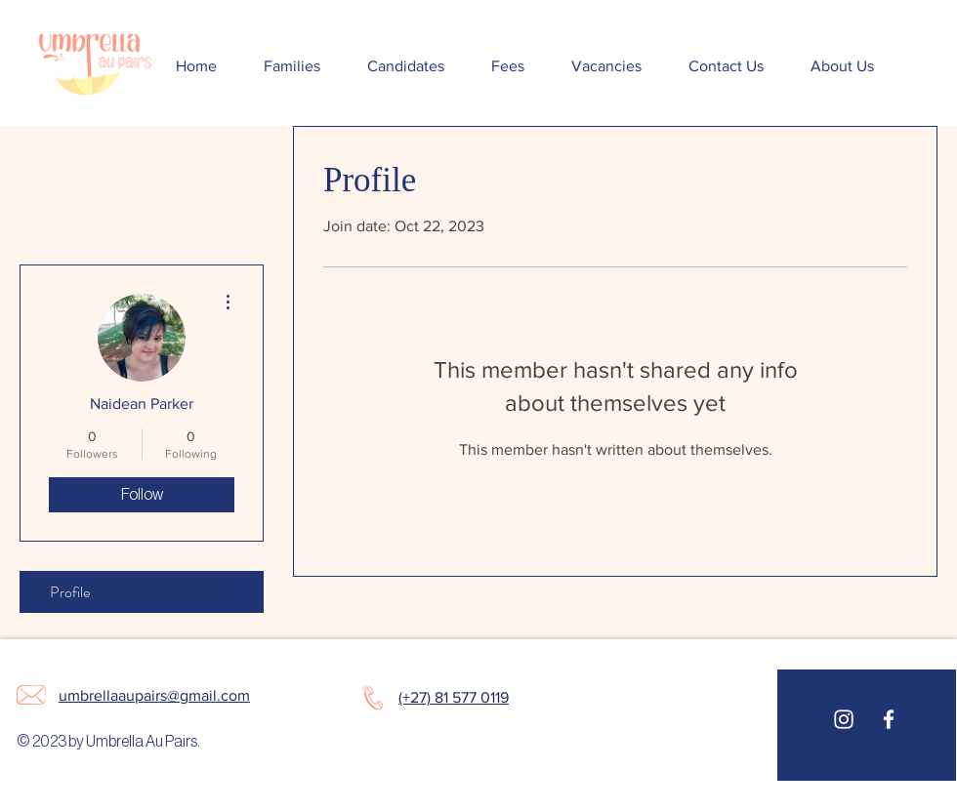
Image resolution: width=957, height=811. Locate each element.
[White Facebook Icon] (888, 719)
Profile (70, 592)
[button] (292, 66)
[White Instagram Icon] (843, 719)
